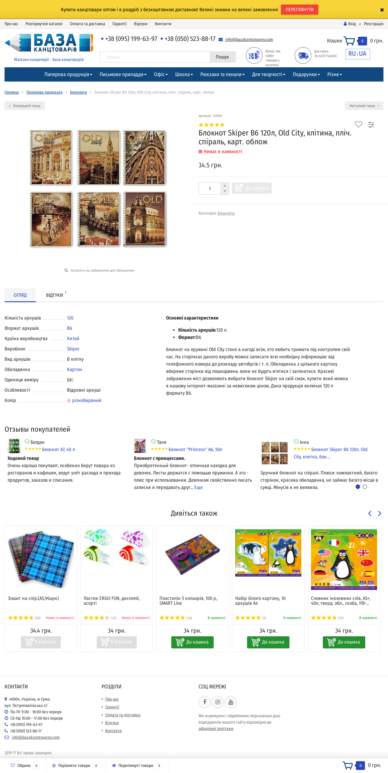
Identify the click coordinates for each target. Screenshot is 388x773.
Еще (198, 487)
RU (352, 53)
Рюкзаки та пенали (221, 74)
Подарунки (305, 74)
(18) (175, 618)
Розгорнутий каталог (44, 23)
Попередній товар (24, 106)
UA (362, 53)
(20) (24, 618)
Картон (74, 369)
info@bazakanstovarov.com (249, 39)
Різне (333, 74)
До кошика (257, 188)
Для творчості (267, 74)
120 (70, 318)
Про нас (11, 23)
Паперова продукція (67, 74)
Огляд (20, 295)
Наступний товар (364, 106)
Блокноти (78, 92)
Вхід (350, 23)
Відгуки (141, 23)
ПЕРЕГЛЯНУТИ (300, 9)
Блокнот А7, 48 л (58, 449)
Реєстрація (373, 23)
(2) (250, 618)
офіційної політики (216, 728)
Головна (12, 92)
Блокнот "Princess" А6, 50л (195, 449)
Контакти (163, 23)
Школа (182, 74)
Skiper (73, 349)
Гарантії (119, 23)
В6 (69, 328)
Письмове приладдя (121, 74)
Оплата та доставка (87, 23)
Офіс (159, 74)
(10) (100, 618)
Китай (73, 338)
